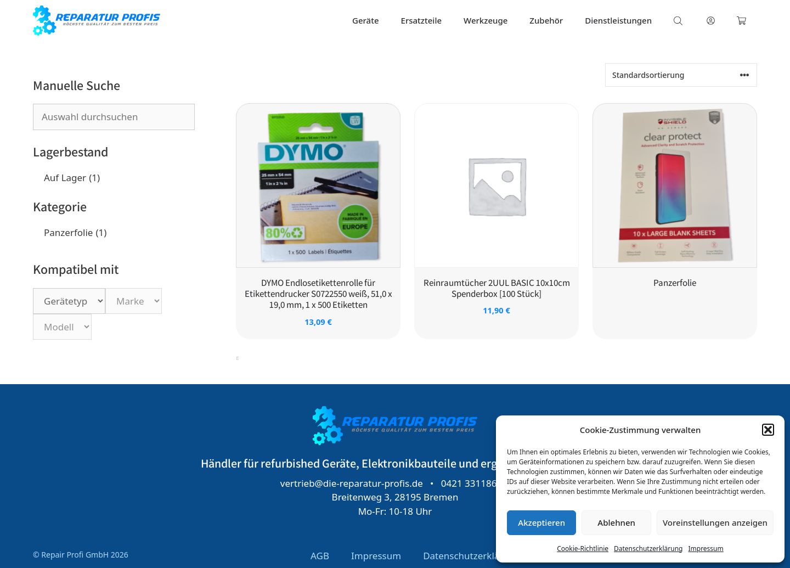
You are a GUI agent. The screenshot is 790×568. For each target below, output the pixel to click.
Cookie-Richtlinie (582, 548)
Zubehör (546, 20)
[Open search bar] (679, 20)
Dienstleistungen (618, 20)
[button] (768, 429)
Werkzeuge (485, 20)
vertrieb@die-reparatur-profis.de (351, 482)
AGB (320, 555)
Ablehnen (616, 522)
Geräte (365, 20)
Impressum (705, 548)
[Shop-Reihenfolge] (681, 75)
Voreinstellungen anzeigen (715, 522)
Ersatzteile (421, 20)
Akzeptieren (541, 522)
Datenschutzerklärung (648, 548)
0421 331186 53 (475, 482)
